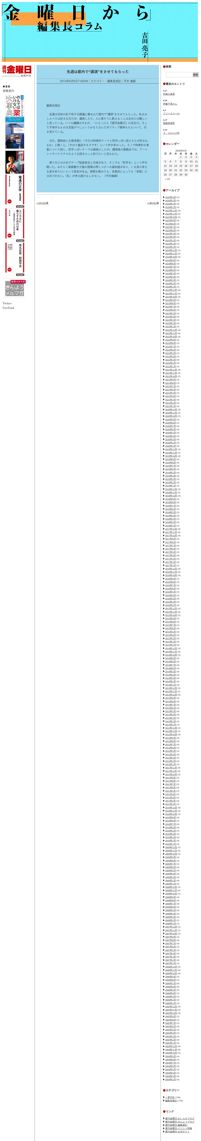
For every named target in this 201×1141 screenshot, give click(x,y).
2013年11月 (171, 691)
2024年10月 (171, 256)
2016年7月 (170, 585)
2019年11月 (171, 452)
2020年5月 (170, 432)
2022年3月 (170, 359)
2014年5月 (170, 671)
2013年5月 (170, 711)
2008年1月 (170, 923)
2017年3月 (170, 558)
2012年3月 (170, 757)
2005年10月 (171, 1013)
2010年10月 (171, 814)
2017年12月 (171, 529)
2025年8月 (170, 223)
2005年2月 (170, 1039)
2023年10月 (171, 296)
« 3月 (167, 179)
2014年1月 (170, 684)
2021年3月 (170, 399)
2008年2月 (170, 920)
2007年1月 (170, 963)
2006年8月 (170, 980)
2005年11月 (171, 1009)
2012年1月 (170, 764)
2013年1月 (170, 724)
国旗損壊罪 (169, 123)
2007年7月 (170, 943)
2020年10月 (171, 416)
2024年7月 (170, 267)
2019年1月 (170, 485)
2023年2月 (170, 323)
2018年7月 (170, 505)
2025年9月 (170, 220)
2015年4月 (170, 635)
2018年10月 (171, 495)
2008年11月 (171, 890)
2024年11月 (171, 253)
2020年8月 (170, 422)
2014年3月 (170, 678)
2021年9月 (170, 379)
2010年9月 (170, 817)
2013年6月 (170, 708)
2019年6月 (170, 469)
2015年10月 (171, 615)
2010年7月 (170, 824)
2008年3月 (170, 917)
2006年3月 (170, 996)
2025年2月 (170, 243)
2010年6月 (170, 827)
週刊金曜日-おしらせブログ (179, 1118)
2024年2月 (170, 283)
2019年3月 (170, 479)
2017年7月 (170, 545)
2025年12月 (171, 210)
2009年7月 (170, 864)
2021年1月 (170, 406)
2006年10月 (171, 973)
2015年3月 (170, 638)
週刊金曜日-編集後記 (176, 1125)
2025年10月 (171, 217)
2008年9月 (170, 897)
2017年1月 (170, 565)
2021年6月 (170, 389)
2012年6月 (170, 747)
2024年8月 (170, 263)
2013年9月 (170, 698)
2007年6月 (170, 946)
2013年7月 (170, 704)
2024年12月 (171, 250)
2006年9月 (170, 976)
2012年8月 (170, 741)
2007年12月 (171, 926)
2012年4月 (170, 754)
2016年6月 (170, 588)
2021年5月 (170, 393)
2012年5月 (170, 751)
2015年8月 (170, 621)
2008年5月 (170, 910)
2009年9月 (170, 857)
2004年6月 (170, 1066)
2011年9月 (170, 777)
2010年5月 (170, 830)
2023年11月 (171, 293)
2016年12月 (171, 568)
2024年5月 (170, 273)
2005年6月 (170, 1026)
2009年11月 (171, 850)
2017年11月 (171, 532)
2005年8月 (170, 1019)
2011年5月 (170, 791)
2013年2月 (170, 721)
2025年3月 (170, 240)
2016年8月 (170, 582)
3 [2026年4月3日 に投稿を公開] (191, 157)
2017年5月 (170, 552)
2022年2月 (170, 363)
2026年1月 (170, 207)
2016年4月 (170, 595)
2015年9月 (170, 618)
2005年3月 (170, 1036)
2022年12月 (171, 330)
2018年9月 (170, 499)
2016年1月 (170, 605)
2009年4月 (170, 873)
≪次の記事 (42, 203)
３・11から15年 (171, 133)
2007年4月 (170, 953)
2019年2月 (170, 482)
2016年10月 (171, 575)
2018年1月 (170, 525)
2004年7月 (170, 1062)
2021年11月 (171, 373)
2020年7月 (170, 426)
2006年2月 (170, 999)
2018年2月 (170, 522)
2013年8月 (170, 701)
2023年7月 (170, 306)
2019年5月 (170, 472)
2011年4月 (170, 794)
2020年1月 (170, 446)
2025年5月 (170, 233)
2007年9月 (170, 936)
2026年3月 (170, 200)
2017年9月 (170, 538)
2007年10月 (171, 933)
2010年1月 (170, 844)
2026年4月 (170, 197)
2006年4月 (170, 993)
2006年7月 (170, 983)
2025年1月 (170, 247)
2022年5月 (170, 353)
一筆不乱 (170, 1097)
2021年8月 (170, 383)
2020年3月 (170, 439)
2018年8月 (170, 502)
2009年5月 (170, 870)
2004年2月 (170, 1079)
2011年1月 (170, 804)
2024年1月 (170, 286)
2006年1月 (170, 1003)
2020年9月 (170, 419)
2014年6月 (170, 668)
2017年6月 (170, 548)
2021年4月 (170, 396)
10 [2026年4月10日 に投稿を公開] (191, 161)
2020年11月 (171, 412)
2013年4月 (170, 714)
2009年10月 (171, 854)
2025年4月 (170, 237)
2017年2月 (170, 562)
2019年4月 (170, 475)
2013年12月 (171, 688)
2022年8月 (170, 343)
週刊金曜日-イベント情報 (178, 1128)
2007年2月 (170, 960)
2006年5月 (170, 990)
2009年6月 (170, 867)
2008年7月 (170, 903)
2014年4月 (170, 674)
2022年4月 (170, 356)
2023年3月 (170, 320)
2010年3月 (170, 837)
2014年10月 (171, 655)
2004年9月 (170, 1056)
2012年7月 (170, 744)
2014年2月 (170, 681)
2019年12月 (171, 449)
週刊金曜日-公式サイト (177, 1131)
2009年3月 (170, 877)
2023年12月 (171, 290)
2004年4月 (170, 1073)
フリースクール (171, 113)
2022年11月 (171, 333)
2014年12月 (171, 648)
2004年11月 (171, 1049)
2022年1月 (170, 366)
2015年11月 (171, 612)
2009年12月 (171, 847)
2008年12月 (171, 887)
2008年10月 (171, 893)
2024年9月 (170, 260)
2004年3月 (170, 1076)
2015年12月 (171, 608)
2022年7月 (170, 346)
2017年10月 (171, 535)
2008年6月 (170, 907)
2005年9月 (170, 1016)
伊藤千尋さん (170, 103)
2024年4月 (170, 277)
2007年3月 (170, 956)
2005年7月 (170, 1023)
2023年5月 (170, 313)
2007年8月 (170, 940)
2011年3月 (170, 797)
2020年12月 (171, 409)
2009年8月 (170, 860)
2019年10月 (171, 456)
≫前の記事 (153, 203)
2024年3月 (170, 280)
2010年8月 (170, 820)
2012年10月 (171, 734)
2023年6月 (170, 310)
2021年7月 (170, 386)
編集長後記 (171, 1100)
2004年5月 (170, 1069)
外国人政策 (169, 94)
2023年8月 (170, 303)
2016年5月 (170, 591)
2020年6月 (170, 429)
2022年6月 (170, 349)
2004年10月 (171, 1052)
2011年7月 (170, 784)
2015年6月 (170, 628)
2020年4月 (170, 436)
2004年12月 (171, 1046)
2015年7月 (170, 625)
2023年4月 (170, 316)
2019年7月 (170, 465)
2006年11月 (171, 970)
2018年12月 (171, 489)
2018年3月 (170, 519)
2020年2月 (170, 442)
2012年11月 (171, 731)
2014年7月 (170, 665)
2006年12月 (171, 966)
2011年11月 (171, 771)
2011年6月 (170, 787)
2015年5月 (170, 631)
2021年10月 (171, 376)
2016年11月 (171, 572)
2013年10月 (171, 694)
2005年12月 (171, 1006)
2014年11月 (171, 651)
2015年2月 (170, 641)
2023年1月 (170, 326)
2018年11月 (171, 492)
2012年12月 (171, 728)
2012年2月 (170, 761)
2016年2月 (170, 601)
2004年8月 (170, 1059)
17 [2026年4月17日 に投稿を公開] (191, 165)
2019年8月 (170, 462)
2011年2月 (170, 800)
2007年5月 (170, 950)
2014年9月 (170, 658)
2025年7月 (170, 227)
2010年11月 (171, 810)
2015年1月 (170, 645)
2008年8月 (170, 900)
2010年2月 (170, 840)
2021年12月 (171, 369)
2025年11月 (171, 213)
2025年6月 (170, 230)
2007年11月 (171, 930)
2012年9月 (170, 738)
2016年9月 (170, 578)
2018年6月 (170, 509)
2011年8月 (170, 781)
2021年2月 (170, 403)
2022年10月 (171, 336)
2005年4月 (170, 1033)
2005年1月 (170, 1043)
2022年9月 (170, 339)
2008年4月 (170, 913)
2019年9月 (170, 459)
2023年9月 (170, 300)
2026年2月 (170, 203)
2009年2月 (170, 880)
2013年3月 (170, 718)
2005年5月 (170, 1029)
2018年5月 (170, 512)
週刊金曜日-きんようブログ (179, 1121)
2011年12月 (171, 767)
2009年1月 (170, 883)
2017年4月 (170, 555)
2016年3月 (170, 598)
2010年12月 (171, 807)
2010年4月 (170, 834)
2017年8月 (170, 542)
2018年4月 (170, 515)
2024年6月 (170, 270)
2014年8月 (170, 661)
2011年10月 (171, 774)
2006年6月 (170, 986)
